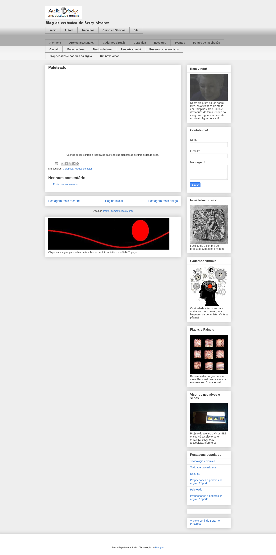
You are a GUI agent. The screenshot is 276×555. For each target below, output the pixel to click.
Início (53, 30)
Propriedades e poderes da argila (70, 56)
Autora (69, 30)
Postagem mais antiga (163, 201)
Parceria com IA (131, 49)
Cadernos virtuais (114, 42)
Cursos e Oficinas (114, 30)
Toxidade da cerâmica (203, 467)
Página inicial (114, 201)
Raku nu (195, 473)
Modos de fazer (103, 49)
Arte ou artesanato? (81, 42)
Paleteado (196, 489)
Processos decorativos (164, 49)
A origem (55, 42)
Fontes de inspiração (206, 42)
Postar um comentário (65, 184)
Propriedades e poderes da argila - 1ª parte (206, 497)
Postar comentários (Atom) (118, 210)
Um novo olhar (109, 56)
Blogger (159, 547)
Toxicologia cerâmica (202, 461)
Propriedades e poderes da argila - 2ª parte (206, 482)
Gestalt (53, 49)
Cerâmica (140, 42)
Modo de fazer (76, 49)
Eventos (180, 42)
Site (136, 30)
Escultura (160, 42)
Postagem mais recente (64, 201)
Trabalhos (88, 30)
